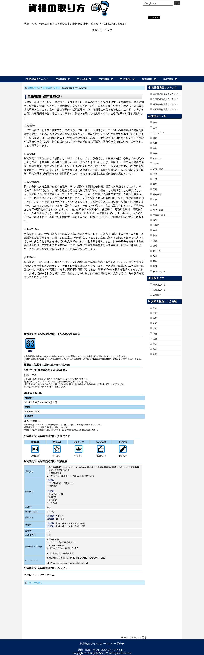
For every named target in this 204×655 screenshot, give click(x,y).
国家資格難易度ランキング (165, 94)
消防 (155, 174)
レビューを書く (35, 582)
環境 (155, 246)
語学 (155, 127)
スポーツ (157, 251)
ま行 (155, 339)
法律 (155, 143)
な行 (155, 328)
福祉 (155, 205)
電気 (155, 184)
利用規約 (85, 643)
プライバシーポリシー (103, 643)
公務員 (56, 88)
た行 (155, 323)
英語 (155, 122)
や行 (155, 344)
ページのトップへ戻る (133, 637)
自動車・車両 (159, 215)
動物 (155, 261)
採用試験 (47, 88)
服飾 (155, 241)
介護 (155, 199)
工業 (155, 179)
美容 (155, 235)
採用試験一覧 (127, 79)
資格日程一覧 (149, 79)
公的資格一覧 (84, 79)
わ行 (155, 354)
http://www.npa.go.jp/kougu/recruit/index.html (67, 563)
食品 (155, 230)
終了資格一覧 (170, 79)
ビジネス (157, 158)
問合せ (120, 643)
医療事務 (157, 194)
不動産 (156, 163)
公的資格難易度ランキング (165, 99)
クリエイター (159, 271)
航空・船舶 (158, 210)
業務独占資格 (159, 284)
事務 (155, 153)
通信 (155, 138)
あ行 (155, 308)
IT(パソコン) (159, 133)
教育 (155, 256)
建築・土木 (158, 169)
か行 (155, 313)
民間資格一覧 (106, 79)
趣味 (155, 266)
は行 (155, 333)
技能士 (156, 220)
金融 (155, 148)
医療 (155, 189)
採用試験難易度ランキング (165, 109)
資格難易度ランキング (37, 79)
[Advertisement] (102, 54)
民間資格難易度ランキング (165, 104)
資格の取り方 (34, 88)
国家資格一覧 (62, 79)
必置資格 (157, 295)
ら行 (155, 349)
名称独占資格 (159, 290)
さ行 (155, 318)
